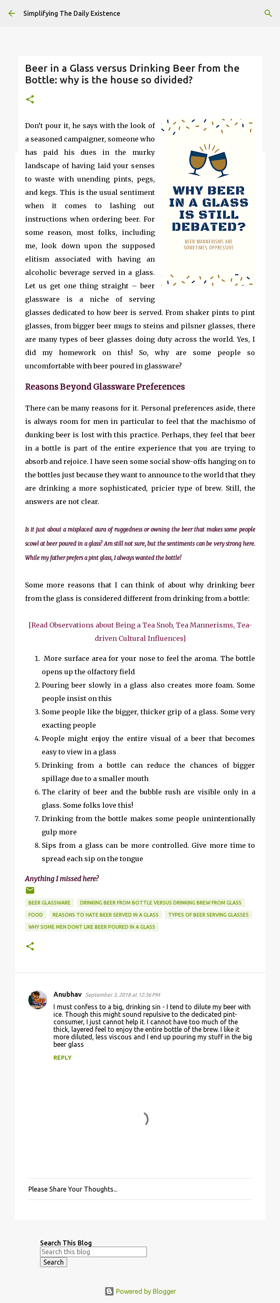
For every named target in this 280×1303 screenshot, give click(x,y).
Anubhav (67, 994)
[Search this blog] (93, 1252)
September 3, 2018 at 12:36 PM (122, 995)
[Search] (268, 13)
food (35, 914)
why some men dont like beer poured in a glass (91, 927)
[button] (30, 100)
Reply (62, 1057)
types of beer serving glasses (208, 914)
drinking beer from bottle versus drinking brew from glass (161, 902)
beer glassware (49, 902)
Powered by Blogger (140, 1291)
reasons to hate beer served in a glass (106, 914)
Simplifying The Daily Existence (71, 13)
